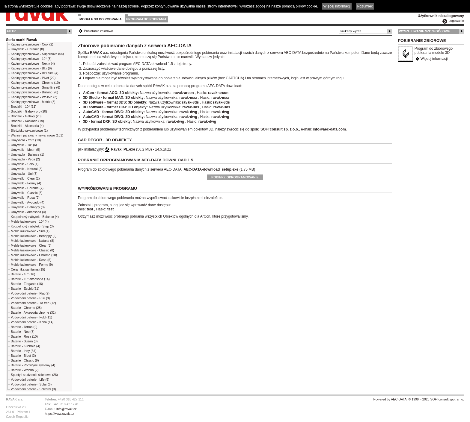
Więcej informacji (434, 59)
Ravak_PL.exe (123, 149)
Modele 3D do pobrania (100, 19)
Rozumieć (365, 6)
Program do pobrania (146, 19)
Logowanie (456, 20)
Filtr (11, 31)
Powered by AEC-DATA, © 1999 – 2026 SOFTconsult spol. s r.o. (418, 399)
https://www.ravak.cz (59, 413)
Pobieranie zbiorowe (98, 31)
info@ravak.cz (66, 409)
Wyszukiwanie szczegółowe (424, 31)
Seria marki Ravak (21, 40)
